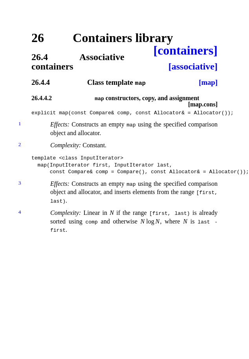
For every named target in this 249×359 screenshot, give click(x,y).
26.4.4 (40, 82)
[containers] (185, 50)
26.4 (39, 57)
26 (37, 37)
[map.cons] (203, 104)
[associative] (193, 66)
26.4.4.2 (41, 98)
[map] (208, 82)
